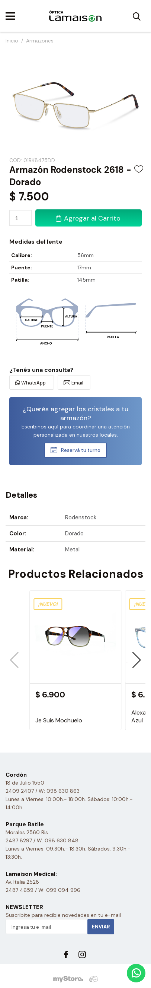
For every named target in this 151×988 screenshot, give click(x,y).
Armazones (40, 40)
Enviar (101, 927)
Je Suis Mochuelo (58, 720)
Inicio (12, 40)
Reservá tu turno (80, 450)
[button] (137, 660)
